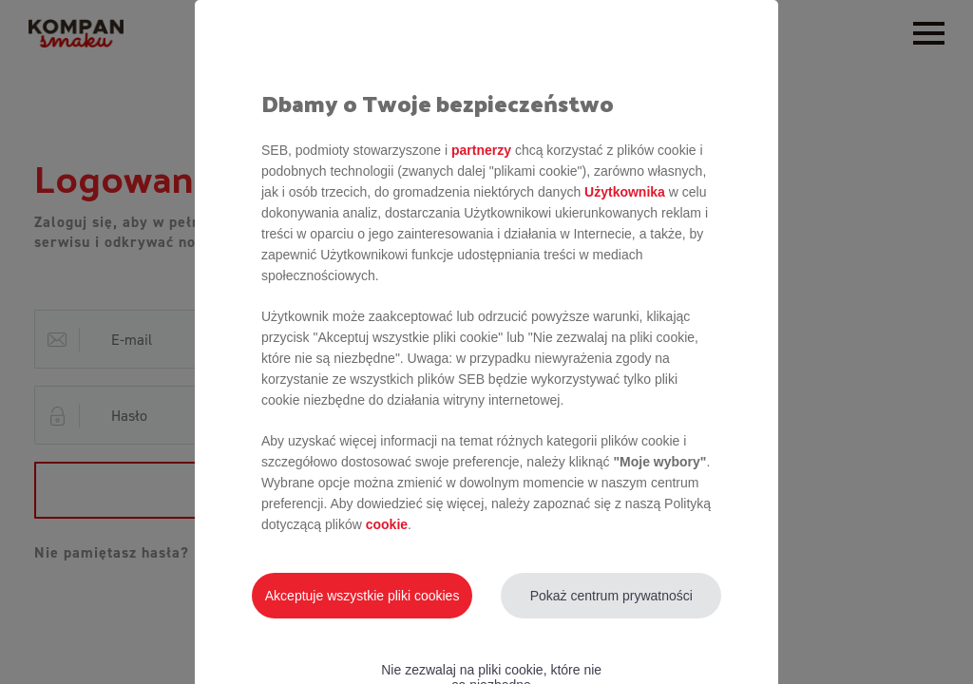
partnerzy (481, 150)
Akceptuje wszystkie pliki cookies (362, 595)
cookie (387, 524)
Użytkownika (624, 192)
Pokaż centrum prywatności (611, 595)
